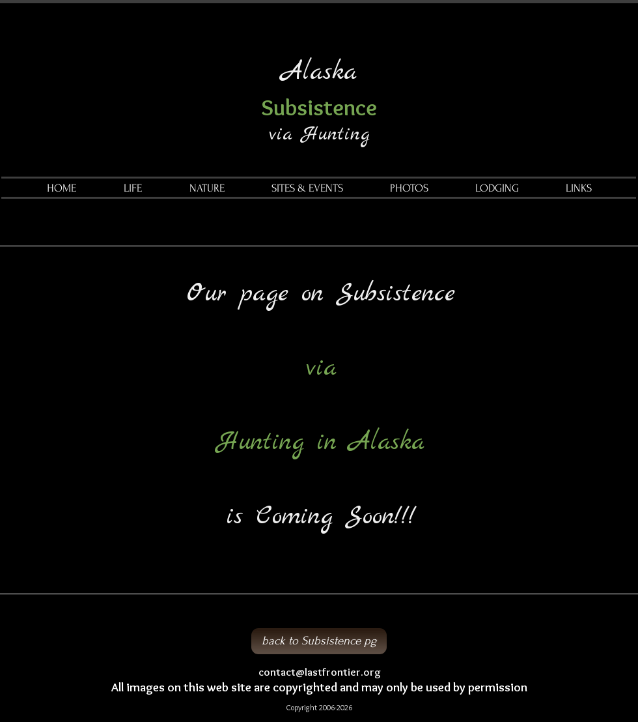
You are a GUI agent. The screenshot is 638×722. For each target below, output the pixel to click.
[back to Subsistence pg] (319, 641)
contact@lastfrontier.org (319, 671)
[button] (132, 188)
